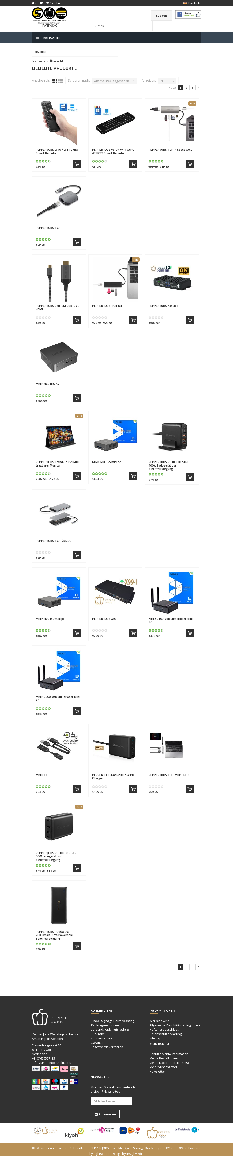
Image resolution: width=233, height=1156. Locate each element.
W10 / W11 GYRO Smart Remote (57, 148)
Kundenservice (101, 1035)
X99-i (105, 616)
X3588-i (163, 303)
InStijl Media (135, 1151)
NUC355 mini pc (106, 459)
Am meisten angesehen (111, 78)
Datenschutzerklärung (166, 1031)
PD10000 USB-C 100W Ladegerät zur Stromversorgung (169, 462)
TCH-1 (49, 224)
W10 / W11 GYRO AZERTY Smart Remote (113, 148)
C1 (41, 772)
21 (161, 78)
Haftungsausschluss (164, 1027)
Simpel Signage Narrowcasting (112, 1018)
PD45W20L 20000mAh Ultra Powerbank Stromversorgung (54, 932)
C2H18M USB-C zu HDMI (57, 305)
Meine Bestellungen (164, 1055)
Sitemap (155, 1035)
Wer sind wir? (159, 1018)
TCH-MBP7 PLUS (169, 772)
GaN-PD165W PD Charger (113, 774)
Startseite (38, 58)
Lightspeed (101, 1151)
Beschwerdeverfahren (107, 1044)
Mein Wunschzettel (163, 1064)
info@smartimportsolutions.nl (53, 1060)
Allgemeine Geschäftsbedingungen (175, 1022)
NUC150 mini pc (50, 616)
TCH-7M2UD (53, 537)
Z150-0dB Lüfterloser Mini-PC (171, 618)
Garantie (97, 1040)
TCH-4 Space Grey (170, 146)
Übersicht (56, 58)
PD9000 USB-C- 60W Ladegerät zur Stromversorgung (56, 853)
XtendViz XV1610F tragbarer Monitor (57, 461)
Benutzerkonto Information (169, 1051)
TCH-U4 (107, 303)
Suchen (159, 15)
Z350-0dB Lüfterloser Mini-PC (58, 696)
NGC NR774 (47, 381)
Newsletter (157, 1068)
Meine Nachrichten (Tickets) (169, 1060)
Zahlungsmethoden (105, 1022)
